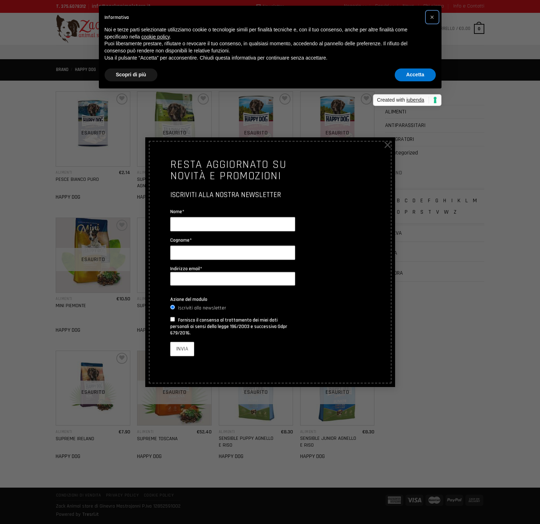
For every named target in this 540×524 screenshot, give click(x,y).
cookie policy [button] (155, 37)
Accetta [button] (415, 74)
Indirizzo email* (232, 276)
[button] (432, 17)
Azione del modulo (188, 299)
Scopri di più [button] (131, 74)
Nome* (177, 211)
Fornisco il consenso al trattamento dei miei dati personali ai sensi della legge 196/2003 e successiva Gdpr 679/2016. (228, 326)
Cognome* (181, 240)
